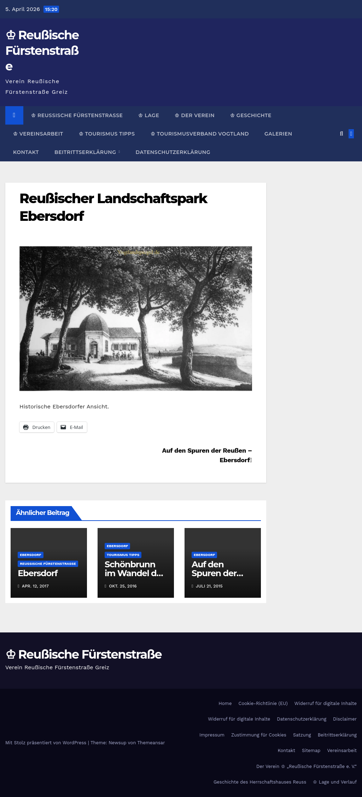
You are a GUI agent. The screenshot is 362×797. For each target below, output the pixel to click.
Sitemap (311, 750)
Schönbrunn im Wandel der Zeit (135, 573)
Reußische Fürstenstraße (48, 564)
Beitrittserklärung (86, 152)
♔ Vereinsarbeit (38, 134)
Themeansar (151, 742)
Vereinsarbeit (342, 750)
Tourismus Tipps (123, 555)
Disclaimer (345, 719)
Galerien (278, 134)
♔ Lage (148, 115)
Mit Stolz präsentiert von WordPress (46, 742)
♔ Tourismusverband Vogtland (200, 134)
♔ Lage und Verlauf (335, 782)
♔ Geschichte (251, 115)
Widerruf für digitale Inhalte (325, 703)
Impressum (211, 735)
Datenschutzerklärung (173, 152)
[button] (341, 133)
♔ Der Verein (195, 115)
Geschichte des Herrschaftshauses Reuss (260, 782)
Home (225, 703)
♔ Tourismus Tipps (107, 134)
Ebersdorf (30, 555)
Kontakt (26, 152)
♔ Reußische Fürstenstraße (42, 51)
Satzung (302, 735)
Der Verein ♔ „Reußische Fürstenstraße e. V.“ (306, 766)
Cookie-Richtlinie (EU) (262, 703)
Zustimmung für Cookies (258, 735)
